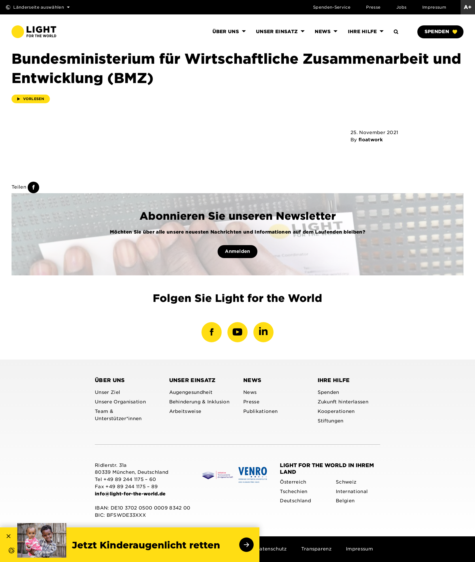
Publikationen (260, 411)
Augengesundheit (191, 392)
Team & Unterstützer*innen (118, 415)
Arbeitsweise (185, 411)
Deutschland (295, 500)
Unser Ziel (107, 392)
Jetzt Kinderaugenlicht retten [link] (146, 545)
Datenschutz (271, 549)
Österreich (293, 482)
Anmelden (237, 251)
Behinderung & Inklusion (199, 402)
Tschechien (293, 491)
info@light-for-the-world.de (130, 494)
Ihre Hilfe (334, 380)
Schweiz (346, 482)
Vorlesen (30, 99)
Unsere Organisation (120, 402)
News (252, 380)
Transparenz (316, 549)
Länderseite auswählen (38, 7)
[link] (41, 540)
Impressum (434, 7)
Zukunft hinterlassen (343, 402)
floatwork (371, 139)
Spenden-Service (331, 7)
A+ (468, 7)
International (352, 491)
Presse (373, 7)
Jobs (401, 7)
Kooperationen (336, 411)
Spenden (441, 31)
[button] (6, 556)
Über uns (110, 380)
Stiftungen (331, 421)
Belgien (345, 500)
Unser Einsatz (192, 380)
